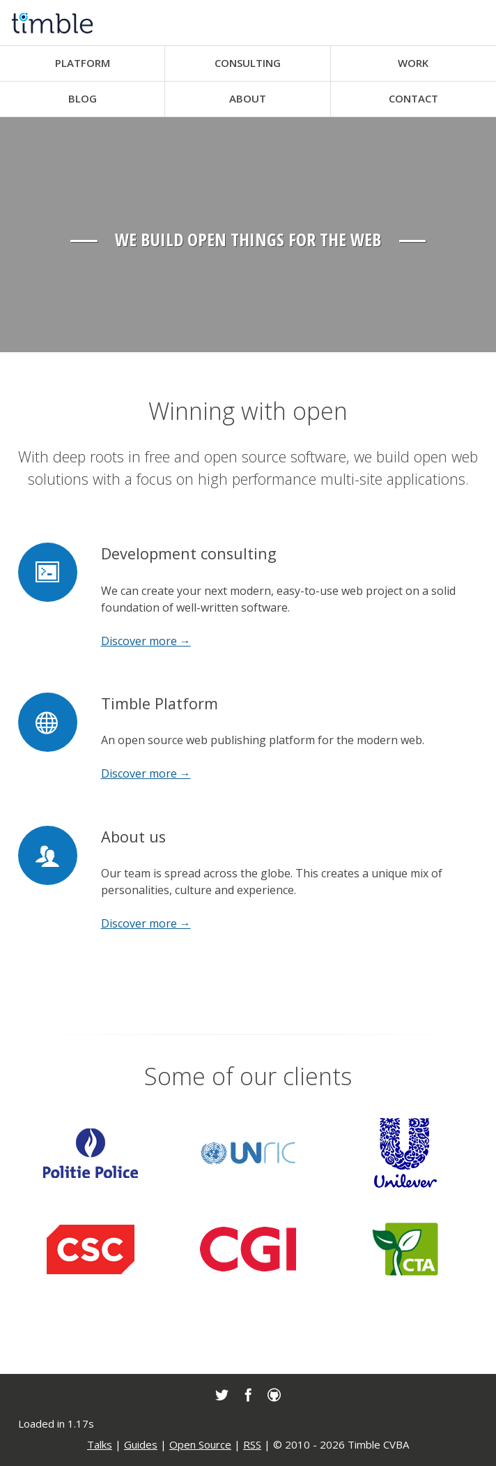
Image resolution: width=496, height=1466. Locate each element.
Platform (82, 63)
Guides (140, 1444)
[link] (221, 1394)
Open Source (200, 1444)
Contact (413, 98)
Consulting (248, 63)
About (247, 98)
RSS (252, 1444)
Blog (82, 98)
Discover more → (146, 641)
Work (413, 63)
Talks (99, 1444)
